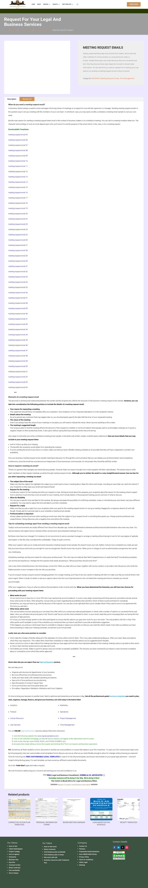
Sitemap (82, 865)
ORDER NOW (133, 4)
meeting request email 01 (18, 371)
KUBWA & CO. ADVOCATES (91, 775)
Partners (82, 849)
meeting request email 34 (18, 282)
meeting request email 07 (18, 145)
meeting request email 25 (18, 235)
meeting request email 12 (18, 171)
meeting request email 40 (18, 314)
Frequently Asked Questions (89, 851)
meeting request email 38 (18, 303)
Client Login (83, 862)
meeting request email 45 (18, 340)
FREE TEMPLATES (66, 4)
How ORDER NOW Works (88, 854)
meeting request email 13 (18, 177)
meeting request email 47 (18, 350)
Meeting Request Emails (42, 30)
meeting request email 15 (18, 187)
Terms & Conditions (86, 860)
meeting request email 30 (18, 261)
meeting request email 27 (18, 245)
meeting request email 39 (18, 308)
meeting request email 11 (18, 166)
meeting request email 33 (18, 277)
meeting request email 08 (18, 150)
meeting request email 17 (18, 198)
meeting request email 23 (18, 224)
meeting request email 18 (18, 203)
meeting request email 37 (18, 298)
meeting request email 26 (18, 240)
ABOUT (39, 4)
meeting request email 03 (18, 382)
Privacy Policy (84, 857)
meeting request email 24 (18, 229)
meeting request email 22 (18, 219)
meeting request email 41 (18, 319)
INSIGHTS (55, 4)
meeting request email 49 (18, 361)
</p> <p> (74, 11)
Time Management (25, 30)
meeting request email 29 (18, 256)
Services (45, 4)
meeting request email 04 (18, 387)
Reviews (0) (27, 99)
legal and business (46, 662)
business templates (117, 696)
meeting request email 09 (18, 156)
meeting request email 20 (18, 214)
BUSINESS (13, 30)
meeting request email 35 (18, 287)
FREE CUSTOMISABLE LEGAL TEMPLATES (43, 757)
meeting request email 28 (18, 250)
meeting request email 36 (18, 293)
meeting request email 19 (18, 208)
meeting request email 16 (18, 192)
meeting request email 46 (18, 345)
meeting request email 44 (18, 335)
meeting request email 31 (18, 266)
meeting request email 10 (18, 161)
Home (6, 30)
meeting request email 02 (18, 377)
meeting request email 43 (18, 329)
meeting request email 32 (18, 271)
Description (11, 99)
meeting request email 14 (18, 182)
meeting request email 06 (18, 140)
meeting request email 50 (18, 366)
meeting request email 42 (18, 324)
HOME (33, 4)
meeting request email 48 (18, 356)
